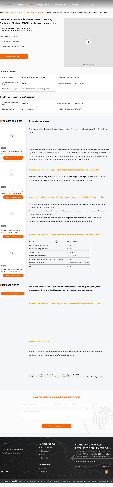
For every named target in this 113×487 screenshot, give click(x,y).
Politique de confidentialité (9, 481)
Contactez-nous (60, 5)
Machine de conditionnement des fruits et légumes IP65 (85, 377)
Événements (74, 5)
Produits (30, 5)
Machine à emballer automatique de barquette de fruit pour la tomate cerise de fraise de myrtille (12, 154)
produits (10, 12)
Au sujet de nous (43, 5)
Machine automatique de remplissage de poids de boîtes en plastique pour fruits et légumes (12, 193)
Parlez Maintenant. (14, 56)
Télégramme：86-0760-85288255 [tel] (12, 449)
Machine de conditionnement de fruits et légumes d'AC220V (60, 375)
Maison (20, 5)
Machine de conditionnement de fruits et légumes (30, 12)
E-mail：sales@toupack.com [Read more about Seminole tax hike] (10, 453)
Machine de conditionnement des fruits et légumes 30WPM (48, 377)
